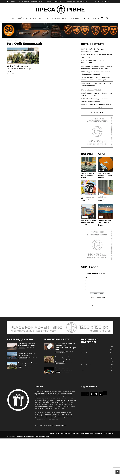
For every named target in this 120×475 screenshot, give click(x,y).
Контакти (98, 433)
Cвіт (13, 18)
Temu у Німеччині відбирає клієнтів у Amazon (105, 175)
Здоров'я (56, 18)
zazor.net (45, 436)
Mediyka (27, 436)
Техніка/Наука (86, 365)
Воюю (88, 284)
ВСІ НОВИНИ (97, 112)
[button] (102, 18)
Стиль (96, 18)
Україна (20, 18)
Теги (15, 40)
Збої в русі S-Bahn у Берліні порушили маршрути (88, 222)
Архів (52, 433)
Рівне (28, 18)
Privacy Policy (108, 433)
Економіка (75, 18)
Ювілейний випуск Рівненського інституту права (20, 68)
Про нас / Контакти (70, 1)
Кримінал (86, 18)
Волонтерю (90, 281)
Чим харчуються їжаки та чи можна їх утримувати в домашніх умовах (65, 359)
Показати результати (97, 298)
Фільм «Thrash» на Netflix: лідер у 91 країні (88, 175)
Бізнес (47, 18)
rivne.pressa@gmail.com (57, 425)
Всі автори (75, 433)
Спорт (65, 18)
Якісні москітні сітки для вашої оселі (104, 198)
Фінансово (90, 278)
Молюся (89, 290)
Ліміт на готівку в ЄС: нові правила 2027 (87, 198)
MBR (18, 436)
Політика (37, 18)
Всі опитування (97, 306)
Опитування (65, 433)
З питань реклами (82, 1)
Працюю (89, 287)
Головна (9, 40)
